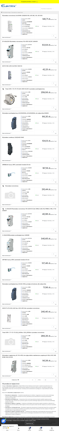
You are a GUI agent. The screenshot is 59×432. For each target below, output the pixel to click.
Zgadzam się (29, 423)
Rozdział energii (6, 12)
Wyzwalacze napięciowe (17, 12)
